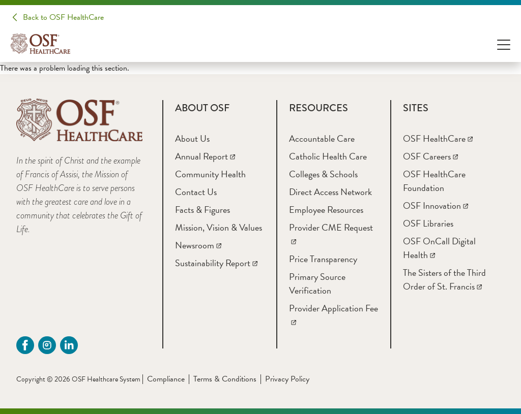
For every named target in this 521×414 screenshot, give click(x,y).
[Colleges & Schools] (323, 174)
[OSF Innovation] (435, 205)
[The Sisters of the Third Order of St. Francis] (444, 279)
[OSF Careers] (430, 156)
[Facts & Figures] (202, 209)
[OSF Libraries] (428, 223)
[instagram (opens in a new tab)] (47, 345)
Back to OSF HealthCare (63, 17)
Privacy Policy (287, 379)
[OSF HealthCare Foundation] (434, 181)
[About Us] (192, 138)
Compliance (166, 379)
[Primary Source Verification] (317, 283)
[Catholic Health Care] (328, 156)
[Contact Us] (196, 192)
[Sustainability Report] (216, 263)
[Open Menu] (503, 44)
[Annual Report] (205, 156)
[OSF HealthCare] (438, 138)
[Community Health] (210, 174)
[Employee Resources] (326, 209)
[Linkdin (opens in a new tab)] (69, 345)
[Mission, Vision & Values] (218, 227)
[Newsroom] (198, 245)
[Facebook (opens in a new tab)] (25, 345)
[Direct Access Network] (330, 192)
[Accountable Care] (322, 138)
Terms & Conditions (224, 379)
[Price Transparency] (323, 259)
